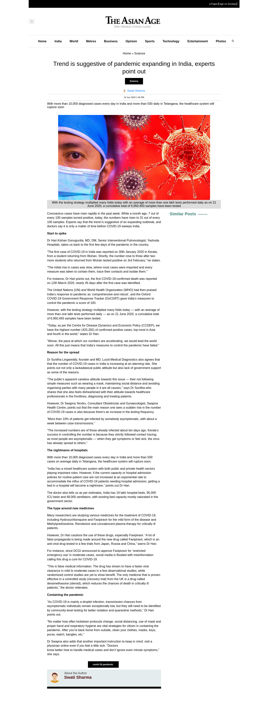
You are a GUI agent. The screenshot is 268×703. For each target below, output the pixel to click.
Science (134, 81)
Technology (171, 41)
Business (111, 41)
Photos (221, 41)
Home (42, 41)
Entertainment (197, 41)
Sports (150, 41)
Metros (91, 41)
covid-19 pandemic (103, 664)
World (74, 41)
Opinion (131, 41)
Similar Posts (183, 214)
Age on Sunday (227, 3)
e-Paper (213, 3)
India (58, 41)
